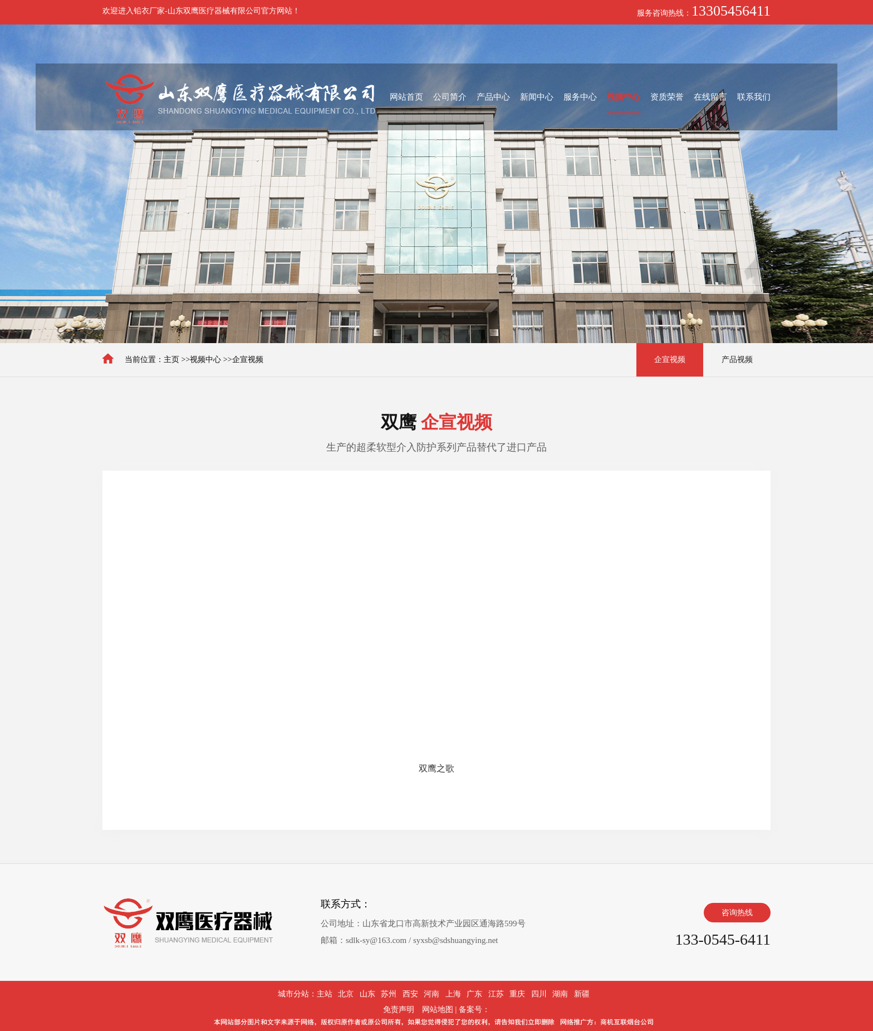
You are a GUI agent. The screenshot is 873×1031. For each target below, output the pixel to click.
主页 (171, 359)
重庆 (517, 994)
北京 (346, 994)
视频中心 (205, 359)
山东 (367, 994)
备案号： (474, 1009)
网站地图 (437, 1009)
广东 (474, 994)
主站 (324, 994)
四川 (539, 994)
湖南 (560, 994)
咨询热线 (737, 912)
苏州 (388, 994)
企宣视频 (247, 359)
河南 (431, 994)
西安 (410, 994)
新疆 (582, 994)
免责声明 (398, 1009)
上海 (453, 994)
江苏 (496, 994)
